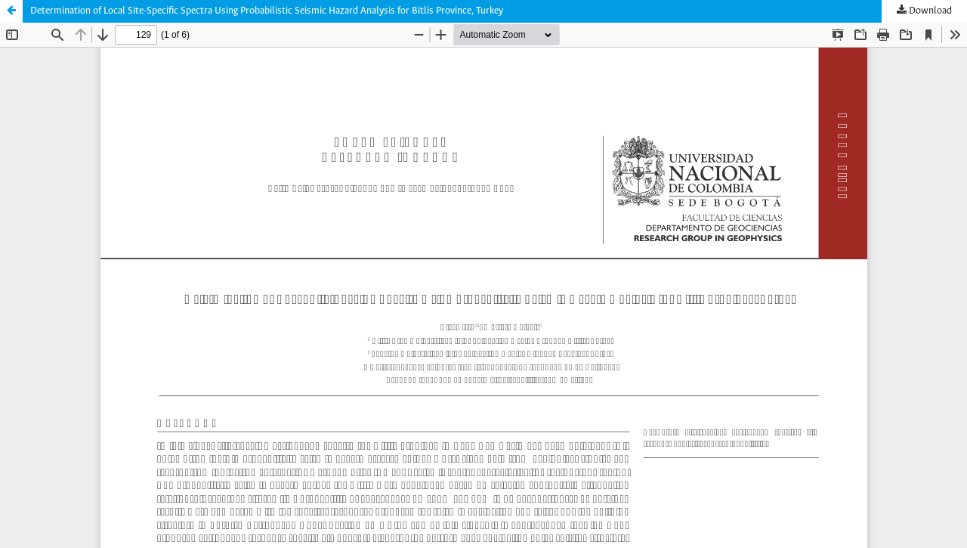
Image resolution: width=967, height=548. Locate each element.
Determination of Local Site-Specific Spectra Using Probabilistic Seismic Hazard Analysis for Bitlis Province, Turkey (266, 11)
